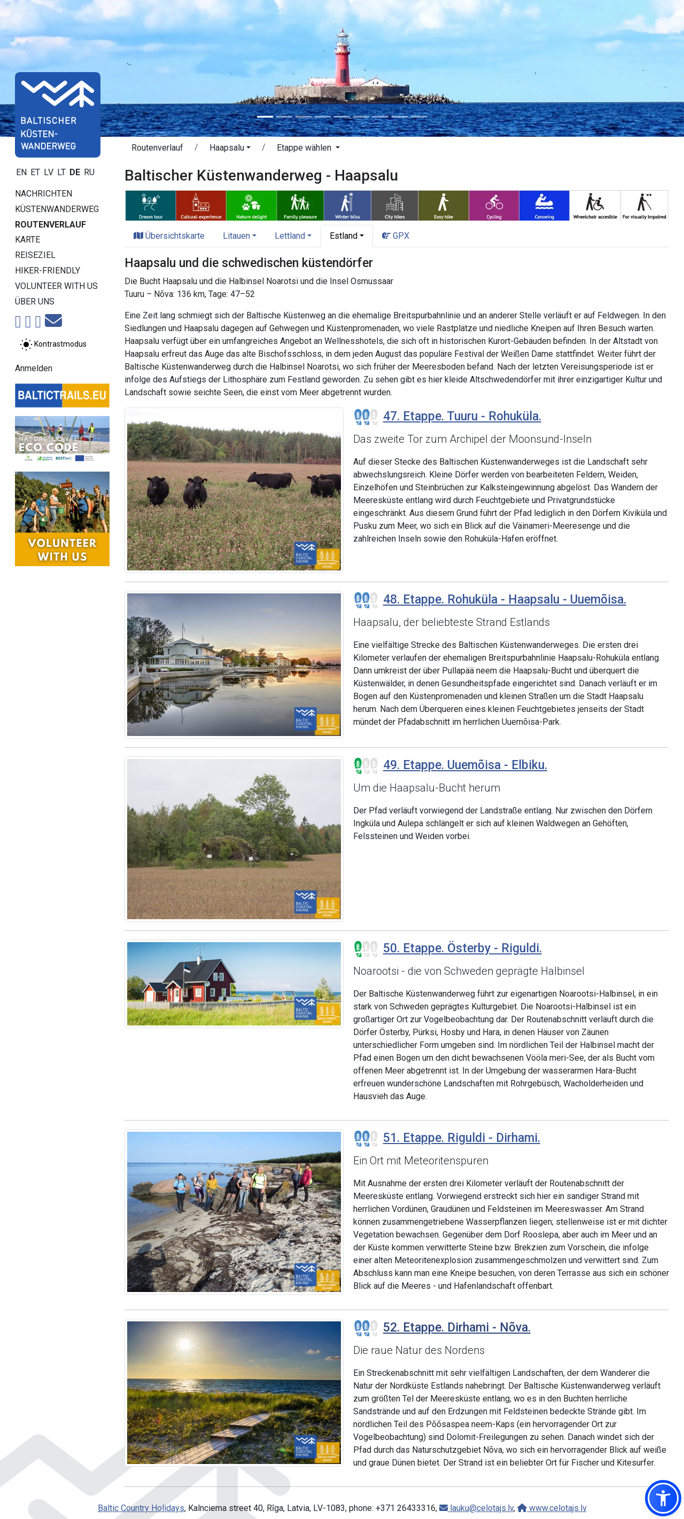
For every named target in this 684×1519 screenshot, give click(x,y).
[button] (663, 1498)
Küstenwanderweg (57, 209)
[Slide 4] (323, 117)
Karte (27, 239)
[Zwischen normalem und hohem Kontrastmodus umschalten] (53, 344)
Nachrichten (43, 194)
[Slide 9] (419, 117)
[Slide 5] (342, 117)
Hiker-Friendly (47, 270)
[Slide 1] (265, 117)
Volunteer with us (56, 286)
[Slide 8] (400, 117)
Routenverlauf (50, 225)
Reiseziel (35, 255)
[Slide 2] (284, 117)
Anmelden (33, 368)
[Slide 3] (304, 117)
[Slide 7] (380, 117)
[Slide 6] (361, 117)
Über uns (35, 301)
